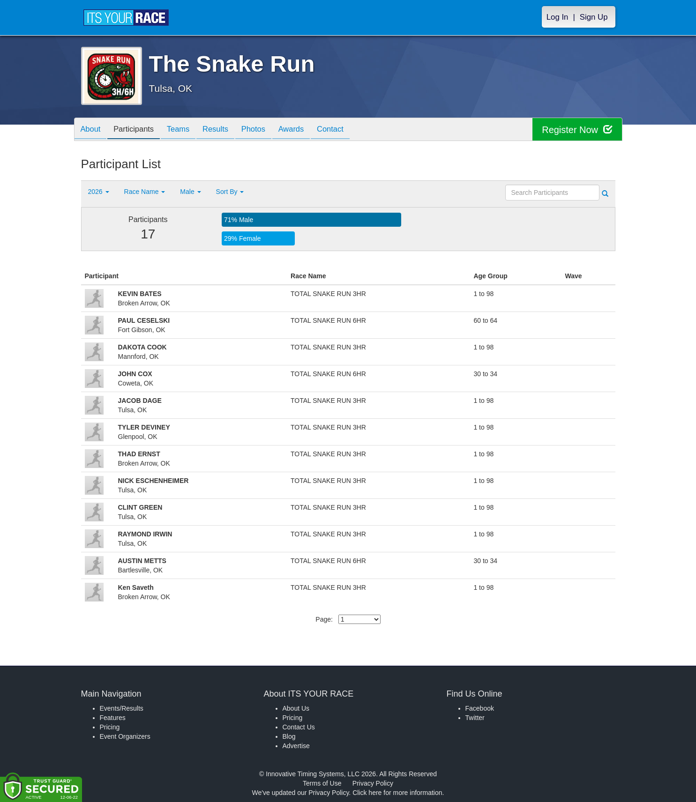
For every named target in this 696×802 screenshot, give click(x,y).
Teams (184, 130)
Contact (346, 130)
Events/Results (121, 708)
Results (224, 130)
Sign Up (594, 17)
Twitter (475, 717)
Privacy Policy (372, 783)
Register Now (577, 129)
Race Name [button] (144, 191)
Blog (289, 736)
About (92, 130)
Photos (264, 130)
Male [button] (190, 191)
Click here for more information (397, 792)
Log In (557, 17)
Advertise (296, 746)
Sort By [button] (230, 191)
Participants (137, 130)
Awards (305, 130)
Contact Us (299, 727)
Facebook (479, 708)
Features (113, 717)
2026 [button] (98, 191)
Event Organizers (125, 736)
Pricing (110, 727)
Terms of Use (322, 783)
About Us (296, 708)
